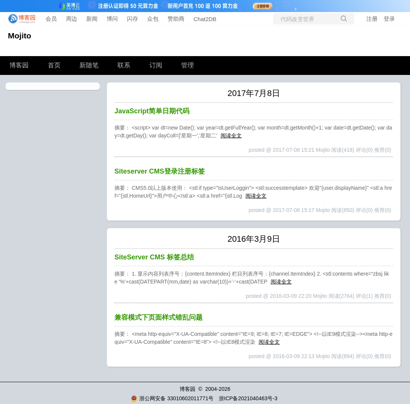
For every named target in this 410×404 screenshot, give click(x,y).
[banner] (20, 19)
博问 (112, 18)
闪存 (132, 18)
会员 (51, 18)
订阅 (155, 65)
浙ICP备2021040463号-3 (248, 398)
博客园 (19, 65)
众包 (153, 18)
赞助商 (176, 18)
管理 (187, 65)
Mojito (19, 35)
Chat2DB (205, 19)
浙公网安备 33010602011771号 (172, 398)
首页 (54, 65)
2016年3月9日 (253, 239)
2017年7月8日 (253, 93)
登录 (389, 18)
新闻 (92, 18)
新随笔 (89, 65)
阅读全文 (231, 136)
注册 (372, 18)
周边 (71, 18)
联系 (123, 65)
